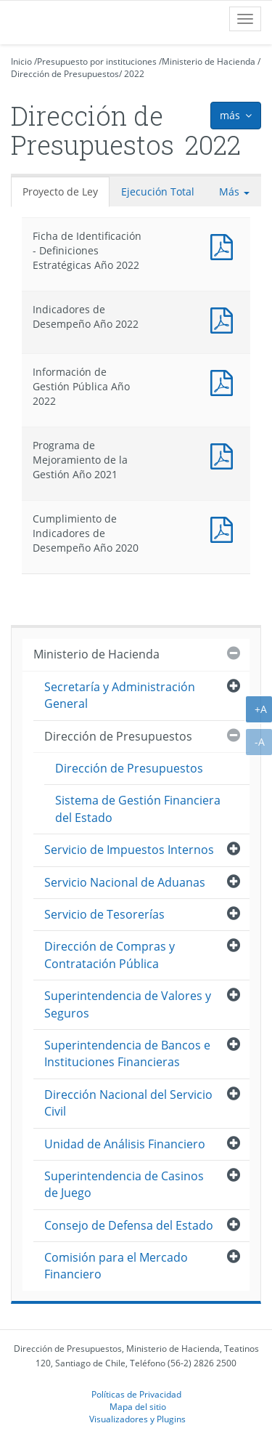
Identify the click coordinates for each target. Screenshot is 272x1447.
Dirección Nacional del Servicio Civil (128, 1103)
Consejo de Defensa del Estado (128, 1225)
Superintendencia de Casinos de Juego (124, 1184)
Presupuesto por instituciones (97, 61)
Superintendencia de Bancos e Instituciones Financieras (127, 1053)
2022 (134, 74)
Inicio (21, 61)
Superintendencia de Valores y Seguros (127, 1004)
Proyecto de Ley (60, 191)
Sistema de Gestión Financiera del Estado (138, 808)
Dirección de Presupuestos (65, 74)
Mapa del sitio (138, 1406)
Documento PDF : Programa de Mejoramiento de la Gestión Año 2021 (224, 454)
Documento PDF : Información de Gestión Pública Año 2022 (224, 381)
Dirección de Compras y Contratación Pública (109, 954)
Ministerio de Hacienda (208, 61)
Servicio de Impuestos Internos (129, 850)
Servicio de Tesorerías (104, 914)
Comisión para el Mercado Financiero (116, 1265)
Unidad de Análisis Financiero (124, 1144)
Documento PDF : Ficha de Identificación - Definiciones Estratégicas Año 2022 (224, 245)
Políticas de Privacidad (136, 1394)
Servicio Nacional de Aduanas (124, 882)
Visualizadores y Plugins (137, 1418)
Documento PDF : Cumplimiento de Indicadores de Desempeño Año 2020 (224, 528)
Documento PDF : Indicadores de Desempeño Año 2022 (224, 318)
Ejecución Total (157, 191)
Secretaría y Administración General (119, 695)
